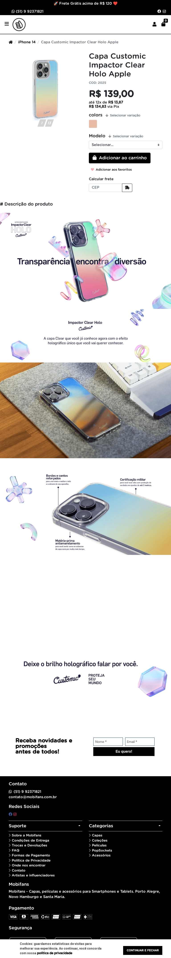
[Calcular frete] (127, 188)
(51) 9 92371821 (27, 11)
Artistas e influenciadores (33, 875)
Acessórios (101, 855)
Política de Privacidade (31, 860)
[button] (155, 24)
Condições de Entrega (30, 840)
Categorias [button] (101, 826)
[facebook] (11, 814)
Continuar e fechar (143, 950)
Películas (99, 845)
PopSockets (102, 850)
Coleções (100, 840)
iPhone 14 (27, 42)
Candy (93, 124)
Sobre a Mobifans (26, 835)
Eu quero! (124, 751)
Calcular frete (101, 179)
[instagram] (14, 814)
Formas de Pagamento (31, 855)
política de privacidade (54, 953)
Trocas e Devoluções (29, 845)
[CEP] (105, 188)
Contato (18, 870)
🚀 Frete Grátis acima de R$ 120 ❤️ (86, 3)
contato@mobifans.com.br (33, 797)
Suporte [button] (17, 826)
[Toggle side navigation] (7, 24)
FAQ (15, 850)
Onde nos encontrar (28, 865)
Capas (97, 835)
